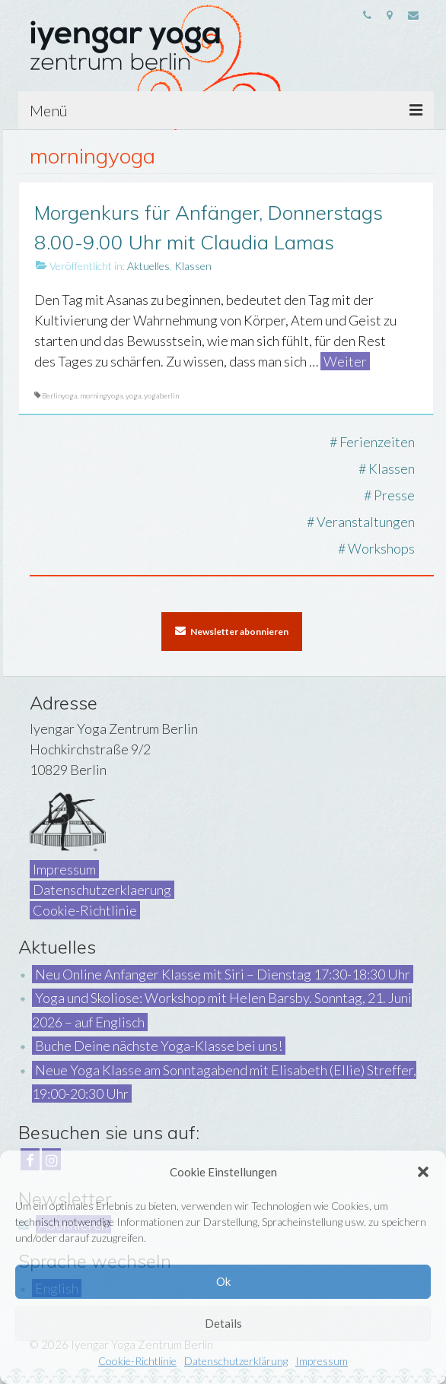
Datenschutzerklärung (236, 1360)
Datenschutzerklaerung (102, 889)
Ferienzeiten (377, 441)
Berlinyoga (59, 395)
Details (223, 1323)
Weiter (345, 361)
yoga (133, 395)
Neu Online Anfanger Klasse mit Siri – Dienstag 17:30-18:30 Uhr (222, 974)
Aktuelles (148, 265)
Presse (394, 495)
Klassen (193, 265)
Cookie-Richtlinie (137, 1360)
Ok (223, 1281)
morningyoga (101, 395)
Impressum (321, 1360)
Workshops (381, 548)
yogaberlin (161, 395)
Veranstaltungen (366, 521)
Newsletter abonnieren (231, 631)
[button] (423, 1171)
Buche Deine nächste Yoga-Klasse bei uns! (158, 1045)
